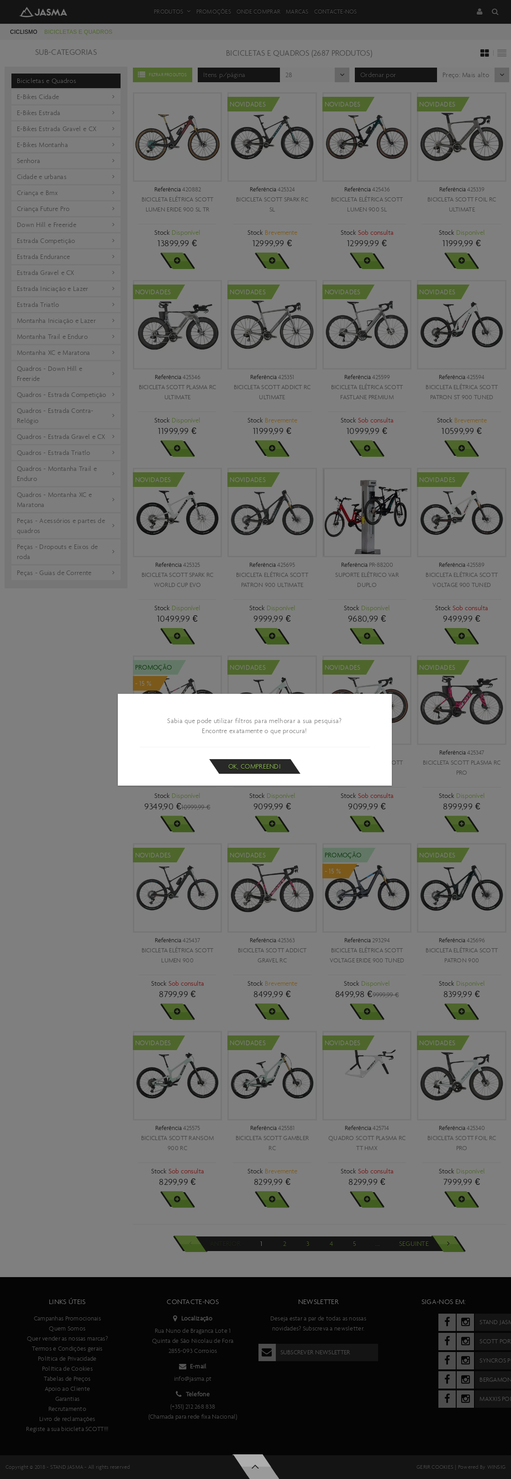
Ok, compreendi (254, 766)
